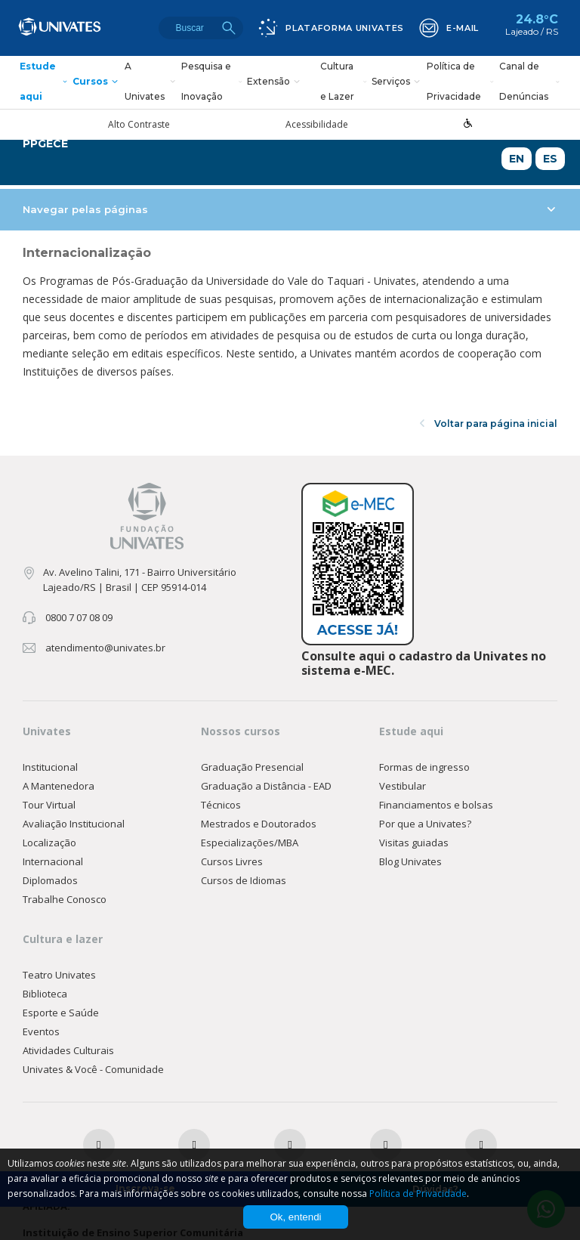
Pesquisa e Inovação (212, 82)
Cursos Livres (232, 861)
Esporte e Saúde (61, 1012)
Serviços (398, 82)
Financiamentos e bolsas (436, 805)
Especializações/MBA (249, 842)
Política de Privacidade (461, 82)
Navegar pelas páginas (289, 209)
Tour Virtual (49, 805)
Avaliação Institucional (74, 823)
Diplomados (50, 880)
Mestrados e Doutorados (258, 823)
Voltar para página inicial (488, 423)
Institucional (50, 767)
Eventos (41, 1031)
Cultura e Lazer (344, 82)
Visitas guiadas (414, 842)
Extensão (275, 82)
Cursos (97, 82)
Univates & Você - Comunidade (93, 1069)
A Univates (151, 82)
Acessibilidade (316, 125)
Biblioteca (45, 993)
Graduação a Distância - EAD (266, 786)
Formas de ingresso (424, 767)
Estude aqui (44, 82)
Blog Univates (410, 861)
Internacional (53, 861)
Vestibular (402, 786)
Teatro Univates (59, 975)
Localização (49, 842)
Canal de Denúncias (530, 82)
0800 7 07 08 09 (79, 617)
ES (550, 158)
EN (516, 158)
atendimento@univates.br (105, 647)
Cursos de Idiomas (243, 880)
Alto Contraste (139, 125)
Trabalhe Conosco (64, 899)
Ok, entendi (295, 1217)
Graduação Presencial (252, 767)
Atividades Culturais (68, 1050)
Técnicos (221, 805)
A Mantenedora (58, 786)
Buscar (229, 28)
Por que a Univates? (425, 823)
